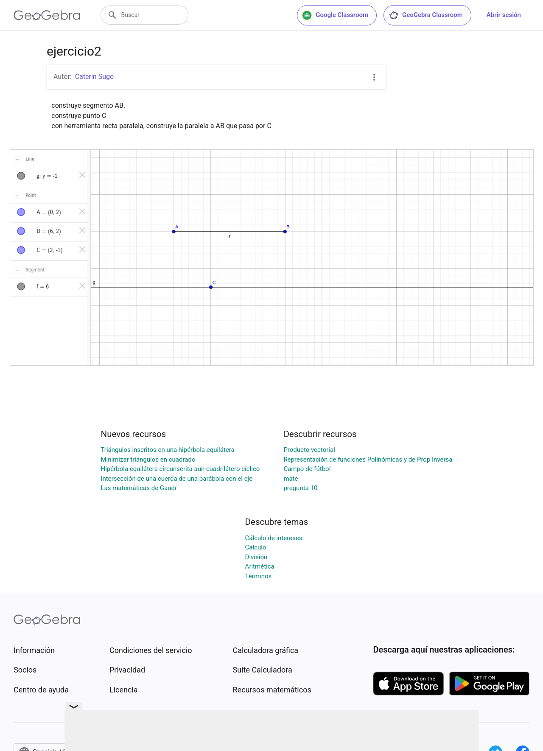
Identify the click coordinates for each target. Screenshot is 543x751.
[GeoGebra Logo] (47, 15)
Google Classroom (335, 15)
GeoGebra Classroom (426, 15)
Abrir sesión (504, 15)
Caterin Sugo (94, 77)
